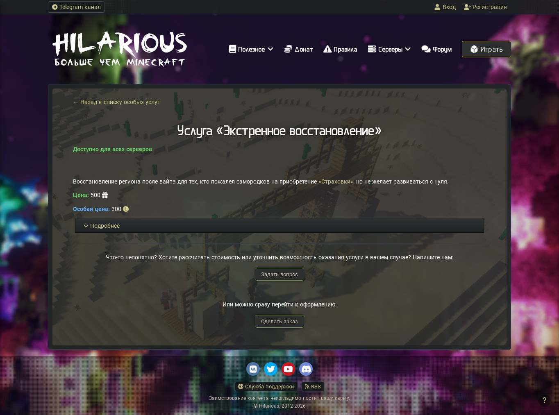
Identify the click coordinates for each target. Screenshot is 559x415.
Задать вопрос (279, 274)
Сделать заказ (279, 321)
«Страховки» (335, 181)
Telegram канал (76, 7)
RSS (313, 386)
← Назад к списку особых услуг (116, 102)
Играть (486, 49)
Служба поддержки (266, 386)
